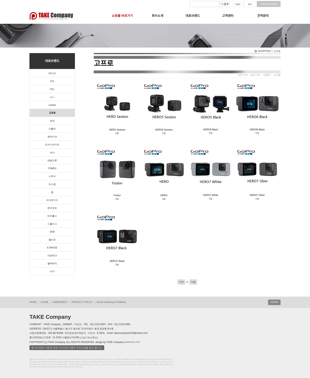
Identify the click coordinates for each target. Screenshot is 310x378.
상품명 (266, 75)
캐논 (52, 89)
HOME (33, 302)
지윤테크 (52, 255)
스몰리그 (52, 223)
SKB (52, 231)
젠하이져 (52, 136)
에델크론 (52, 160)
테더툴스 (52, 216)
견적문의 (263, 15)
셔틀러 (52, 128)
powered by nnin (132, 342)
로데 (52, 120)
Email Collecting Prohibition (111, 302)
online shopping (268, 4)
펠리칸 (52, 239)
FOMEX (52, 168)
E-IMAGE (52, 247)
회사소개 (157, 15)
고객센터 (227, 15)
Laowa (52, 105)
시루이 (52, 176)
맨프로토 (52, 208)
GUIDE (44, 302)
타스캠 (52, 184)
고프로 (52, 113)
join (250, 4)
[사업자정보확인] (89, 337)
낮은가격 (242, 75)
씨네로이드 (52, 200)
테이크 (52, 73)
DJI (52, 81)
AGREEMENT (60, 302)
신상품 (277, 75)
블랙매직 (52, 263)
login (237, 4)
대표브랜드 (192, 15)
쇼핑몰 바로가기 (122, 15)
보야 (52, 152)
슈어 (52, 271)
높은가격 (255, 75)
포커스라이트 (52, 144)
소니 (52, 97)
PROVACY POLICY (82, 302)
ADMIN (274, 302)
